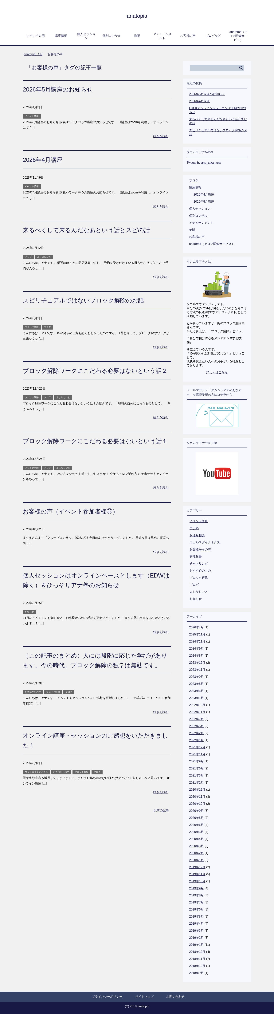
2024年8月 (196, 655)
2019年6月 (196, 909)
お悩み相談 (197, 535)
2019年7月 (196, 902)
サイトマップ (144, 996)
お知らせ (29, 631)
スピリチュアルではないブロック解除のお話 (89, 300)
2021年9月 (196, 761)
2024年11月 (197, 641)
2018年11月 (197, 958)
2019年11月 (197, 874)
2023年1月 (196, 698)
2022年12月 (197, 705)
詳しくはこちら (217, 372)
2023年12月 (197, 662)
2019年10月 (197, 881)
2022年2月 (196, 733)
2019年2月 (196, 937)
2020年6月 (196, 824)
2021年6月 (196, 768)
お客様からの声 (33, 721)
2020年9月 (196, 810)
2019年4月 (196, 923)
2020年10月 (197, 803)
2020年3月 (196, 846)
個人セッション (86, 36)
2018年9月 (196, 973)
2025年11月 (197, 634)
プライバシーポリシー (107, 996)
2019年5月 (196, 916)
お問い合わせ (175, 996)
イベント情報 (32, 116)
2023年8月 (196, 683)
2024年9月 (196, 648)
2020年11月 (197, 796)
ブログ (28, 256)
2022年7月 (196, 719)
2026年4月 (196, 627)
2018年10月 (197, 965)
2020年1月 (196, 860)
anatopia (137, 15)
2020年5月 (196, 832)
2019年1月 (196, 944)
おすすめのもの (200, 570)
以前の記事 (161, 839)
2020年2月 (196, 853)
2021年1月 (196, 782)
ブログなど (213, 35)
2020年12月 (197, 789)
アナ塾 (194, 528)
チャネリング (199, 563)
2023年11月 (197, 669)
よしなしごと (44, 256)
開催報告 (196, 556)
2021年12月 (197, 747)
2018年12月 (197, 951)
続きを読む (160, 136)
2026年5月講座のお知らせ (61, 89)
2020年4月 (196, 839)
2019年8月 (196, 895)
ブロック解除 (32, 327)
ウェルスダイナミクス (36, 801)
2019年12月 (197, 867)
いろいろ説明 (35, 35)
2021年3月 (196, 775)
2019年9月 (196, 888)
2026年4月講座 (45, 159)
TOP (33, 54)
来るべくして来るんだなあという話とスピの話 (92, 229)
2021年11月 (197, 754)
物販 (137, 35)
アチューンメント (162, 36)
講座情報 (61, 35)
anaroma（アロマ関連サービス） (238, 36)
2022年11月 (197, 712)
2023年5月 (196, 690)
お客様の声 (187, 35)
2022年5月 (196, 726)
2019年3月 (196, 930)
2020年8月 (196, 817)
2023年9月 (196, 676)
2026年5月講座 (204, 201)
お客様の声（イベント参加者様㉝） (75, 530)
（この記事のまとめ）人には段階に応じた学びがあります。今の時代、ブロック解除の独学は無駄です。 (95, 684)
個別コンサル (112, 35)
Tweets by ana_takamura (204, 162)
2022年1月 (196, 740)
